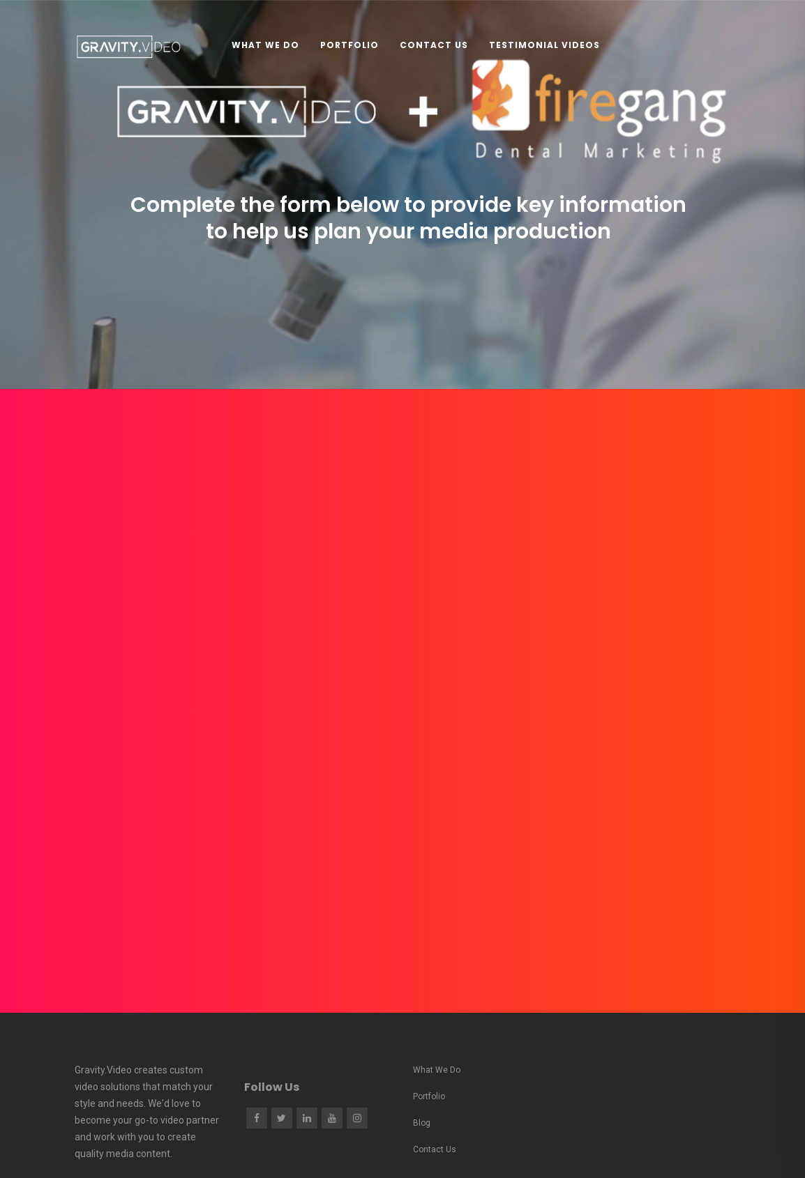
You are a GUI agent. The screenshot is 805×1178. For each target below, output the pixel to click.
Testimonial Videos (544, 45)
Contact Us (434, 45)
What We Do (265, 45)
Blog (421, 1123)
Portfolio (349, 45)
